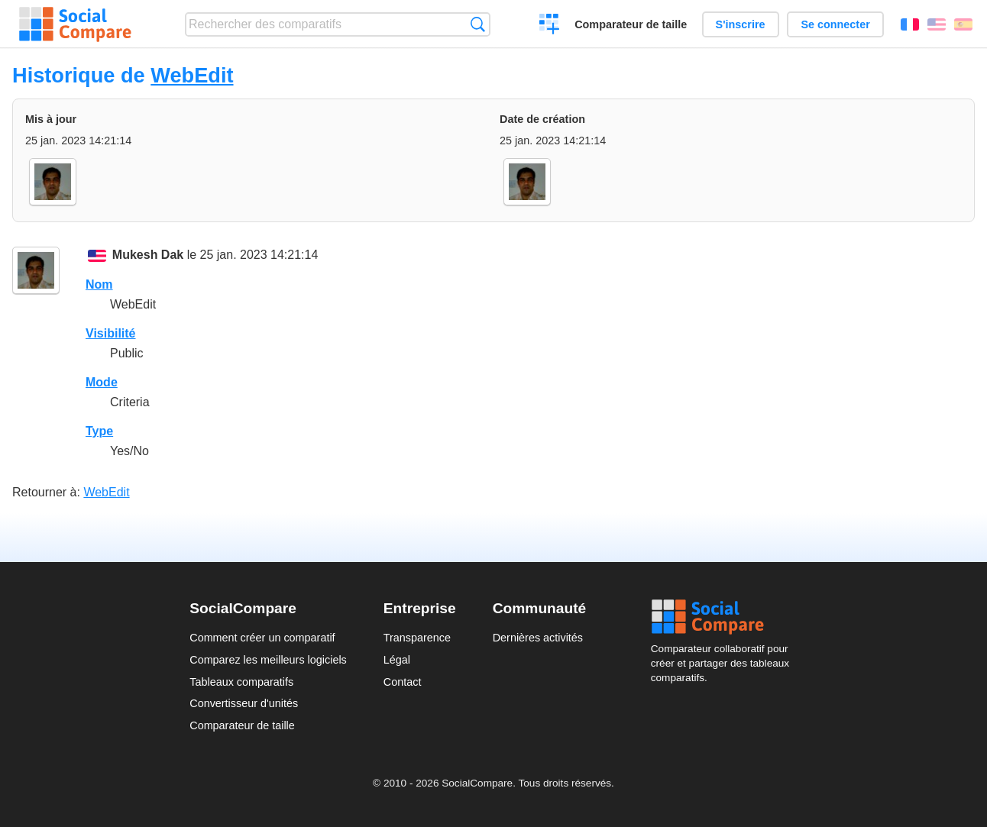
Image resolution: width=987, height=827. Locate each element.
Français (910, 24)
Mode (102, 382)
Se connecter (835, 24)
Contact (402, 682)
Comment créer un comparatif (262, 638)
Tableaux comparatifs (241, 682)
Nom (99, 284)
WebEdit (191, 75)
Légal (396, 660)
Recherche (478, 24)
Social (724, 617)
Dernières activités (538, 638)
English (936, 24)
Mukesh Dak (147, 254)
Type (99, 431)
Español (963, 24)
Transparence (417, 638)
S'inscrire (740, 24)
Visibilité (111, 333)
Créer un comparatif (549, 26)
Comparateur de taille (630, 24)
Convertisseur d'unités (243, 703)
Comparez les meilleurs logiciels (268, 660)
